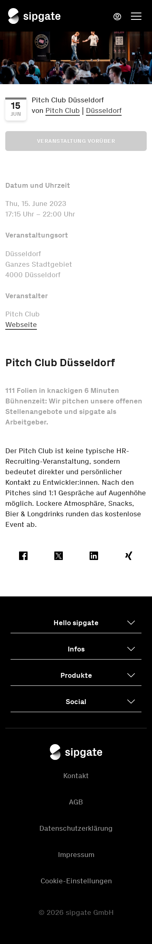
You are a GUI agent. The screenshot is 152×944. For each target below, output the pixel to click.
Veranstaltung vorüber (76, 141)
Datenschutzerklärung (76, 828)
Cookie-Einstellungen (76, 880)
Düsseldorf (104, 110)
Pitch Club (62, 110)
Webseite (21, 324)
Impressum (76, 854)
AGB (76, 802)
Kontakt (76, 775)
